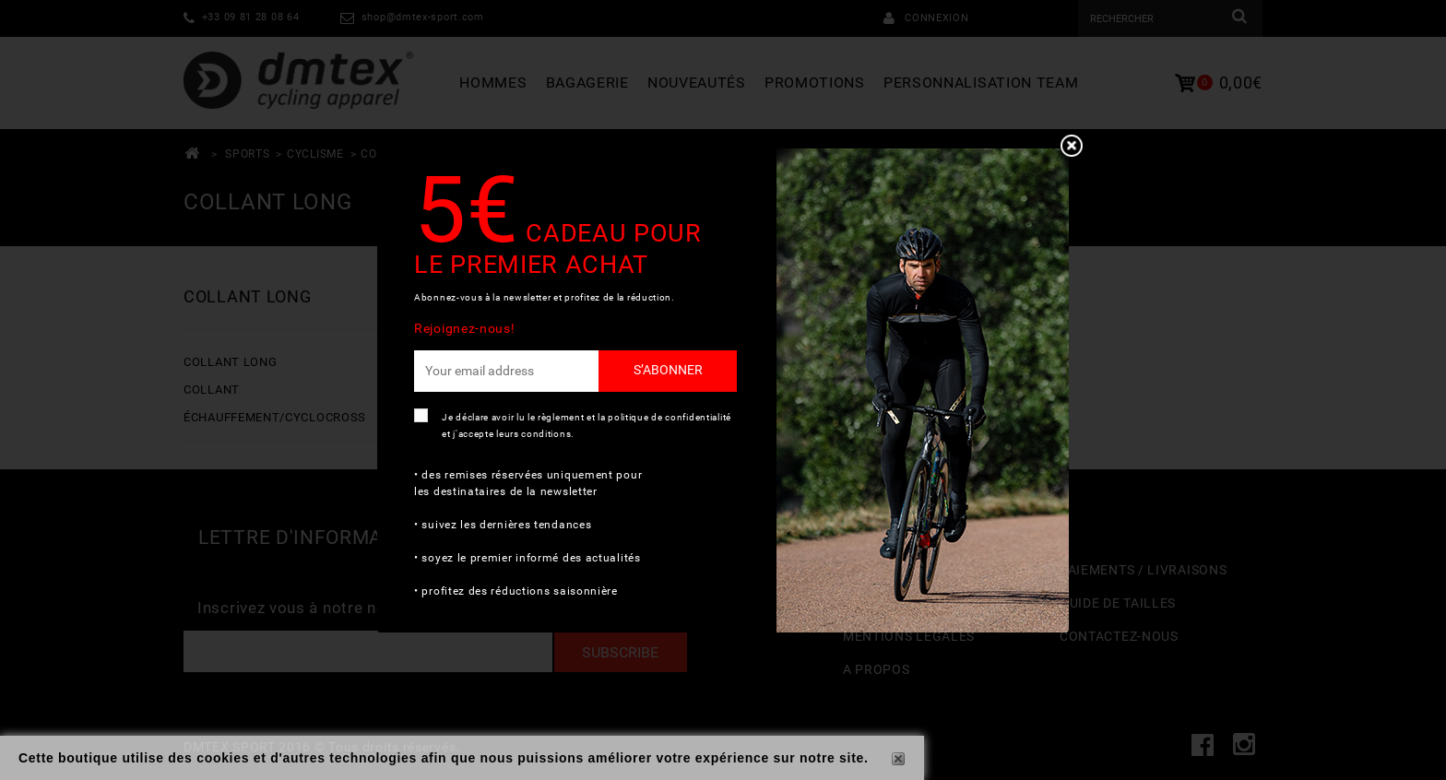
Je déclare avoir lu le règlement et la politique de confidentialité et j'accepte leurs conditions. (586, 425)
